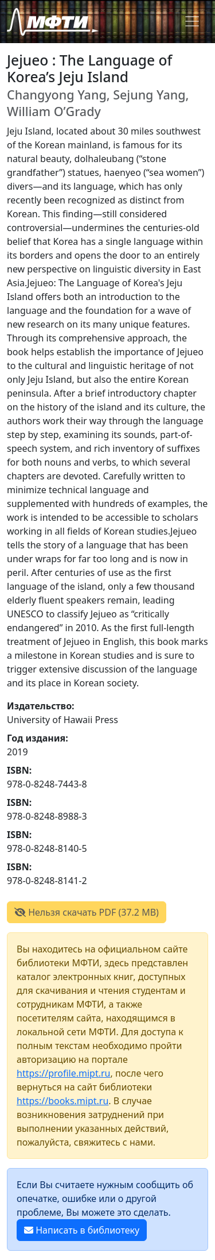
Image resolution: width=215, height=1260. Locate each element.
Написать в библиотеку (81, 1230)
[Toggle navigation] (192, 21)
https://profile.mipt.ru (64, 1073)
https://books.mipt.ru (62, 1100)
